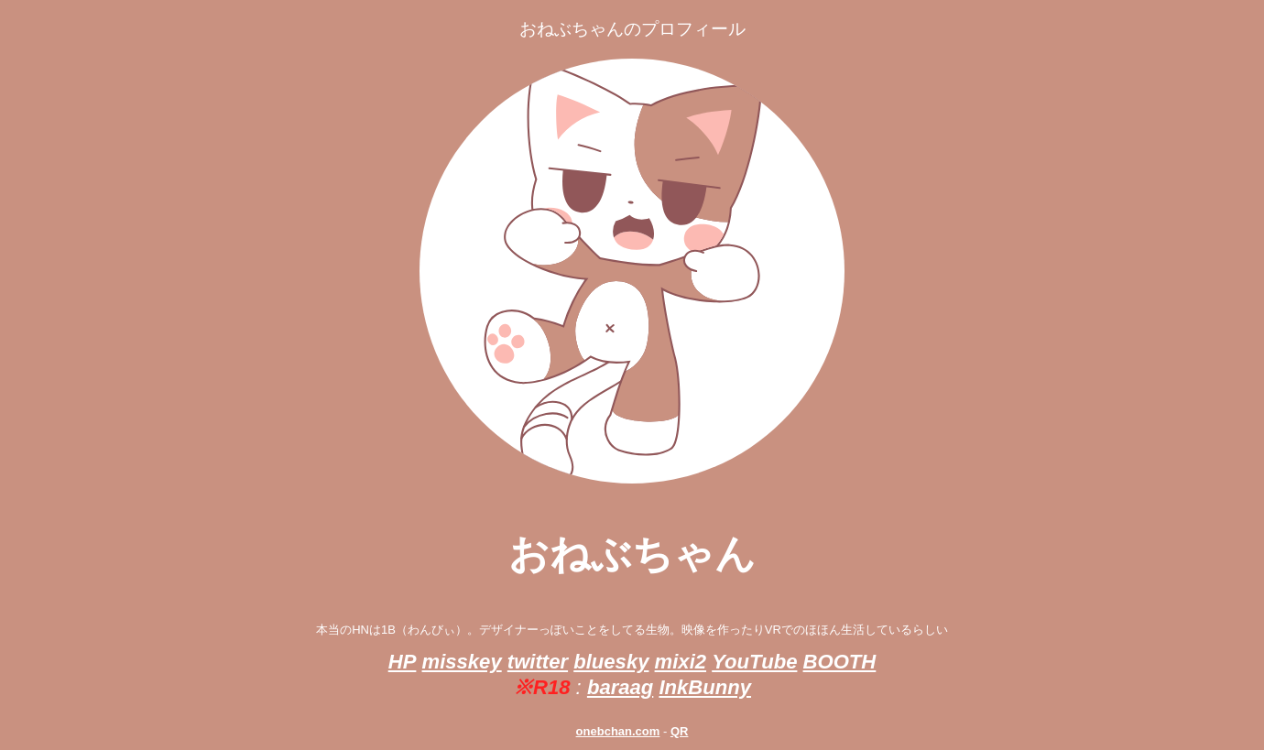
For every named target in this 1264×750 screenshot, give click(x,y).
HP (402, 661)
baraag (620, 687)
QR (679, 731)
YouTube (754, 661)
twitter (537, 661)
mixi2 (680, 661)
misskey (462, 661)
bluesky (610, 661)
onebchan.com (618, 731)
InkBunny (705, 687)
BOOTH (840, 661)
